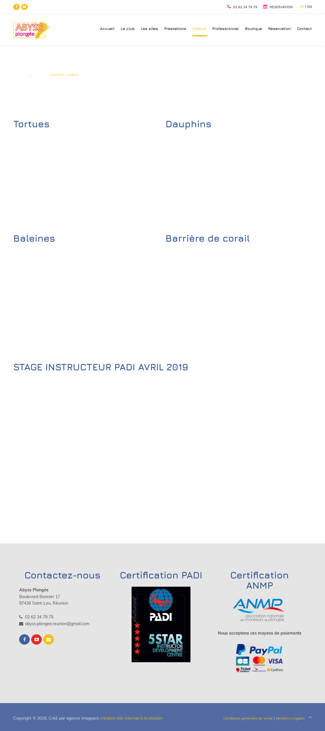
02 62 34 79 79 (243, 7)
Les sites (149, 28)
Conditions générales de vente (248, 718)
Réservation (279, 28)
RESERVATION (278, 7)
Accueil (107, 28)
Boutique (253, 28)
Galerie (199, 28)
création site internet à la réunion (131, 718)
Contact (304, 28)
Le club (128, 28)
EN (310, 7)
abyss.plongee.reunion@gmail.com (54, 623)
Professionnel (226, 28)
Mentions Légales (290, 718)
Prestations (176, 28)
